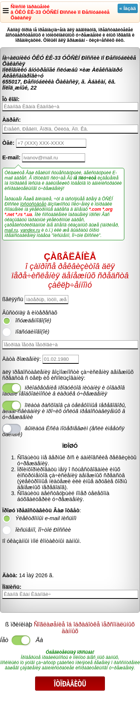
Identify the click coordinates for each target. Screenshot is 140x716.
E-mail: (11, 157)
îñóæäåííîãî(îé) (33, 320)
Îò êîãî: (10, 99)
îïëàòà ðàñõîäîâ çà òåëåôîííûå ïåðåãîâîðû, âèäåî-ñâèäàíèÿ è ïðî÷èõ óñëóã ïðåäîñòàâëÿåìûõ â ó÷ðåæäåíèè (64, 411)
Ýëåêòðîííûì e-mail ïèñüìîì (46, 518)
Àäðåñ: (11, 120)
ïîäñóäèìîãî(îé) (32, 332)
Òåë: (8, 143)
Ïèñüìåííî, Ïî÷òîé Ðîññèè (43, 530)
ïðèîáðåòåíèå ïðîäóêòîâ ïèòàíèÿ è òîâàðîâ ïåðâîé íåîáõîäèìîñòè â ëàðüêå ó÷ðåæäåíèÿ (63, 391)
